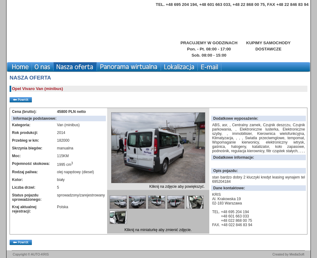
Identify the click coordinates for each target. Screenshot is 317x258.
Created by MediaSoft (288, 254)
